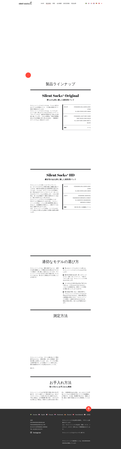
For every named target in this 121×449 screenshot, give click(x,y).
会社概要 (59, 3)
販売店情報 (66, 3)
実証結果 (73, 3)
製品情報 (48, 3)
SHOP (42, 3)
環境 (54, 3)
